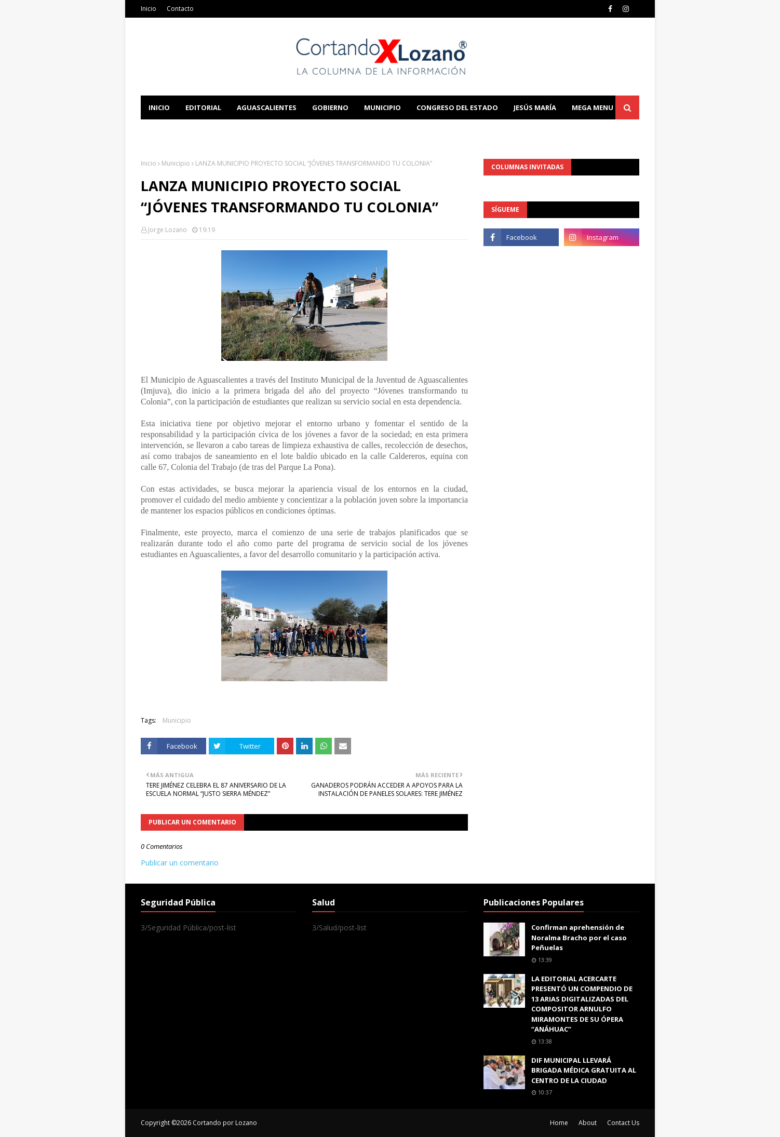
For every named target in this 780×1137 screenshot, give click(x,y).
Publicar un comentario (180, 863)
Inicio (148, 8)
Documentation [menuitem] (255, 131)
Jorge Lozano (167, 229)
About (588, 1122)
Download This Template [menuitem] (356, 131)
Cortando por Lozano (225, 1122)
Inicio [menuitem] (159, 107)
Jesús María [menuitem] (535, 107)
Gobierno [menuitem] (330, 107)
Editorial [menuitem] (203, 107)
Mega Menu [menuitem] (592, 107)
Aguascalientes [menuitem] (267, 107)
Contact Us (623, 1122)
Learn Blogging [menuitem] (178, 131)
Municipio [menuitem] (382, 107)
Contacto (180, 8)
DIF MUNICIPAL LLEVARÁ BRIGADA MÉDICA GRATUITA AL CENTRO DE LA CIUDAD (583, 1070)
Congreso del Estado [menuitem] (457, 107)
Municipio (176, 163)
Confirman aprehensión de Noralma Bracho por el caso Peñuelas (579, 937)
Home (559, 1122)
